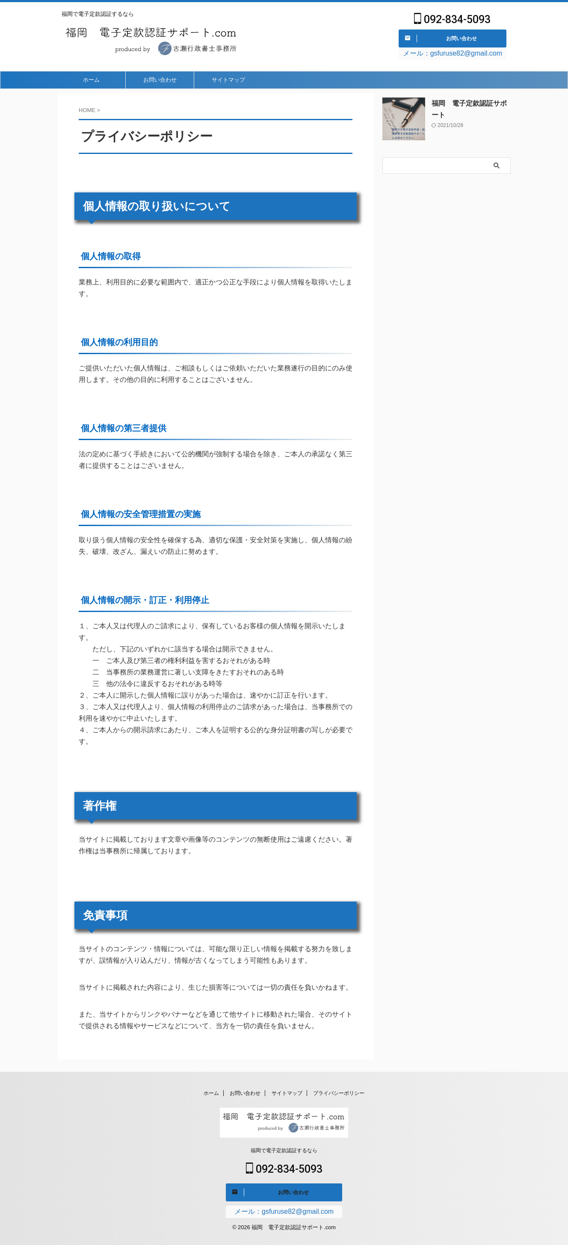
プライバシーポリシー (338, 1092)
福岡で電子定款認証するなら (284, 1150)
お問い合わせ (160, 83)
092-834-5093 (452, 21)
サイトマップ (228, 83)
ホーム (91, 83)
